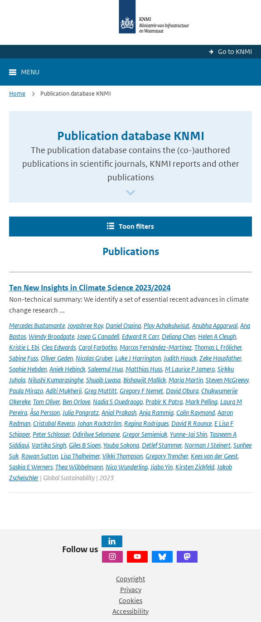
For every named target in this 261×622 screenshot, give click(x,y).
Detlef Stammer (162, 445)
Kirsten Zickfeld (194, 467)
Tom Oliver (46, 401)
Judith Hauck (180, 358)
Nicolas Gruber (94, 358)
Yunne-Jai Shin (188, 434)
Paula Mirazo (26, 390)
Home (17, 93)
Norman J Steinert (207, 445)
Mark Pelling (201, 401)
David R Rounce (191, 423)
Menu (30, 72)
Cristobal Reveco (54, 423)
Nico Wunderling (127, 467)
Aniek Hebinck (67, 369)
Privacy (130, 589)
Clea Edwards (59, 347)
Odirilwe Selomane (96, 434)
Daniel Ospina (123, 325)
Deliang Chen (178, 336)
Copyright (130, 578)
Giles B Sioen (85, 445)
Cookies (130, 600)
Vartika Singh (49, 445)
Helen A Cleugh (217, 336)
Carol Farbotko (97, 347)
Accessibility (130, 611)
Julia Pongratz (81, 412)
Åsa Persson (45, 412)
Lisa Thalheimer (80, 456)
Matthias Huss (144, 369)
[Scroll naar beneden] (130, 193)
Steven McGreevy (227, 380)
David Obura (182, 390)
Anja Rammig (156, 412)
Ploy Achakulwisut (166, 325)
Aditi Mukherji (64, 390)
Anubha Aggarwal (214, 325)
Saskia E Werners (31, 467)
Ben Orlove (76, 401)
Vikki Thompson (122, 456)
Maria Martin (186, 380)
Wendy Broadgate (51, 336)
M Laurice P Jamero (190, 369)
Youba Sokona (121, 445)
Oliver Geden (57, 358)
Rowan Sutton (39, 456)
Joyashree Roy (85, 325)
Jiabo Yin (161, 467)
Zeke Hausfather (220, 358)
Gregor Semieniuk (144, 434)
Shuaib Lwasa (103, 380)
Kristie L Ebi (24, 347)
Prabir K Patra (164, 401)
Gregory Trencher (166, 456)
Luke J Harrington (138, 358)
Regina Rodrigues (146, 423)
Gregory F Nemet (141, 390)
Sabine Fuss (23, 358)
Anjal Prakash (119, 412)
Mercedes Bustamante (37, 325)
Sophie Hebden (28, 369)
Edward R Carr (140, 336)
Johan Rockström (99, 423)
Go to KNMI (235, 51)
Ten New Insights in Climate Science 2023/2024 (89, 288)
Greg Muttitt (100, 390)
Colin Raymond (195, 412)
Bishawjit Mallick (144, 380)
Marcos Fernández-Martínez (156, 347)
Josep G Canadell (98, 336)
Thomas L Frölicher (218, 347)
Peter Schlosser (51, 434)
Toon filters (136, 226)
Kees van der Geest (214, 456)
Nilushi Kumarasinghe (55, 380)
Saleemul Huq (105, 369)
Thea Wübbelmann (79, 467)
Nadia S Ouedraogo (118, 401)
